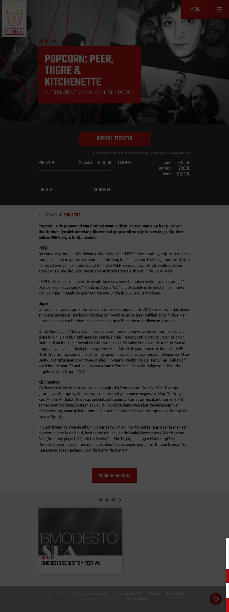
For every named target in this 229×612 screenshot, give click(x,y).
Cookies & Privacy (171, 547)
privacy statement (205, 560)
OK (221, 604)
